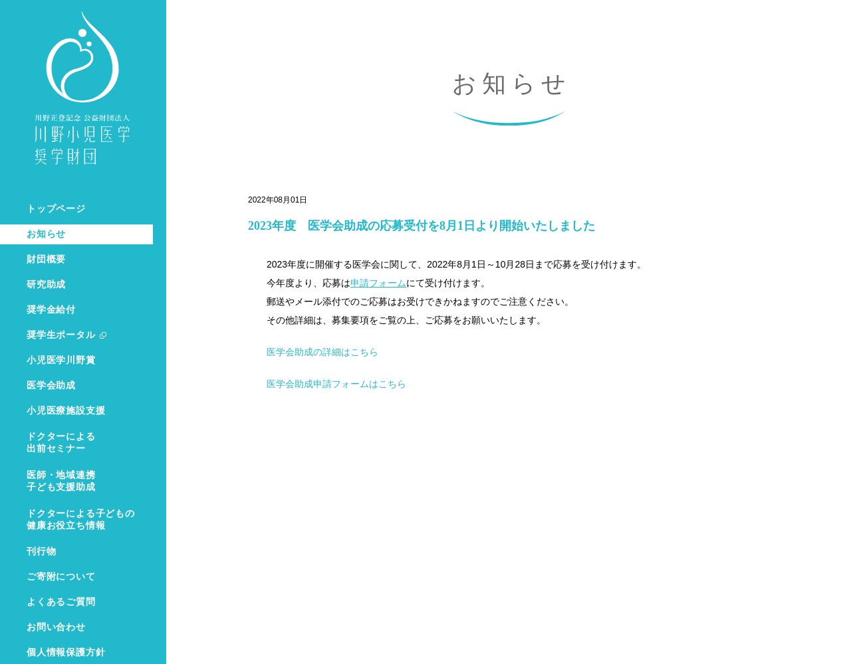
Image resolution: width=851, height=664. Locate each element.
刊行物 (41, 551)
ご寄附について (61, 577)
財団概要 (46, 259)
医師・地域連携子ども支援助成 (61, 481)
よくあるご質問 (61, 602)
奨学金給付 (51, 310)
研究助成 (46, 285)
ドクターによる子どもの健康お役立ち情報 (81, 520)
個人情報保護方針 (66, 652)
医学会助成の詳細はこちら (322, 352)
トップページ (56, 209)
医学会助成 (51, 385)
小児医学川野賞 (61, 360)
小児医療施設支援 (66, 411)
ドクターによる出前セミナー (61, 443)
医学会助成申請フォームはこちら (336, 383)
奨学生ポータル (61, 335)
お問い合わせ (56, 627)
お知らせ (46, 234)
